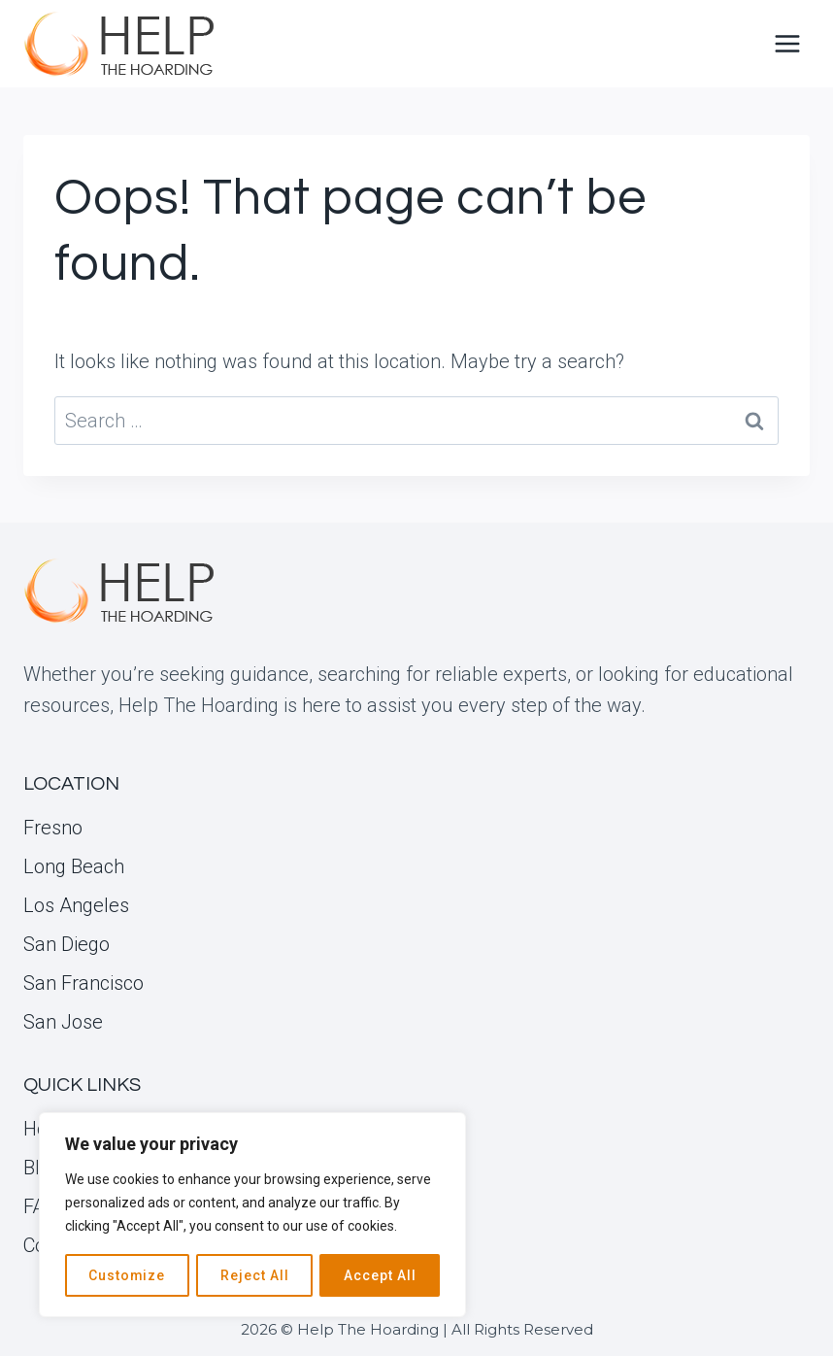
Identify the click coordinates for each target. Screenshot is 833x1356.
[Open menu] (787, 43)
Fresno (53, 827)
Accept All (380, 1275)
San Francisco (83, 983)
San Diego (66, 944)
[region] (252, 1215)
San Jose (63, 1022)
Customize (127, 1275)
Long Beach (73, 866)
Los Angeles (76, 905)
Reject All (254, 1275)
